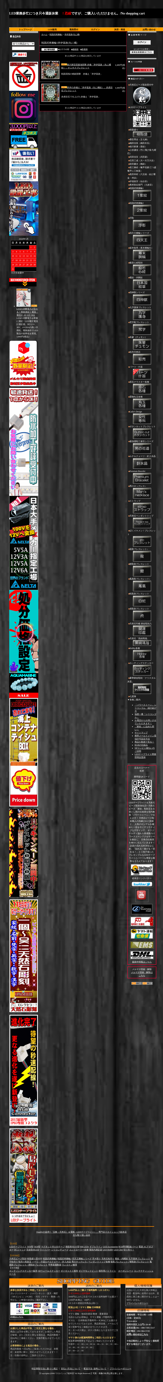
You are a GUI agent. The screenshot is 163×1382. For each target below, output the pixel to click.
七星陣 (133, 696)
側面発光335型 (72, 1246)
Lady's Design (141, 417)
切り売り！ (128, 1249)
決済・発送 (119, 29)
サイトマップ (141, 732)
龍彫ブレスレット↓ (141, 555)
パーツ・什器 (141, 373)
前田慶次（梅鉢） (138, 164)
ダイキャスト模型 (69, 1271)
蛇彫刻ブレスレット (141, 599)
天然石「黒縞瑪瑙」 (141, 642)
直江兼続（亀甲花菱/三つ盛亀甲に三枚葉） (141, 169)
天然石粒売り (107, 1258)
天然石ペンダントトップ (141, 522)
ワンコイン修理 (69, 1265)
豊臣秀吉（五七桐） (139, 139)
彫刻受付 (74, 29)
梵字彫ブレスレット (141, 328)
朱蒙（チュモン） (141, 343)
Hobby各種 (141, 654)
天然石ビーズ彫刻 (18, 1258)
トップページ (25, 29)
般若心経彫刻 (141, 268)
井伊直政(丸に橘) (72, 34)
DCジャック (20, 1249)
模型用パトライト (107, 1271)
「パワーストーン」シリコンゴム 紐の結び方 (145, 708)
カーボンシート (125, 1271)
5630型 (37, 1246)
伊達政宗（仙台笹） (139, 181)
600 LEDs (84, 1246)
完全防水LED (32, 1249)
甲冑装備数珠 (54, 1265)
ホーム (44, 34)
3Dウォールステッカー (49, 1271)
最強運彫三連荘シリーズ (141, 447)
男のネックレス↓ (141, 492)
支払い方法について (70, 1368)
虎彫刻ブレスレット (141, 614)
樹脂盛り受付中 (34, 1258)
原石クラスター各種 (141, 388)
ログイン (95, 29)
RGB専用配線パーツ (128, 1246)
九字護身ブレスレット (141, 313)
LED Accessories (110, 1246)
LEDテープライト (141, 117)
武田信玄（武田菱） (139, 157)
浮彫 (141, 224)
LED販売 (52, 29)
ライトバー (45, 1249)
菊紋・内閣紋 (141, 283)
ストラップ (141, 507)
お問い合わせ (149, 29)
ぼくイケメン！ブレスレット (141, 538)
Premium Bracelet (141, 477)
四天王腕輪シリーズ (141, 239)
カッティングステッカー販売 (23, 1271)
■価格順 (74, 49)
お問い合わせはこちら (137, 1334)
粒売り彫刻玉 (24, 1261)
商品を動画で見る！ (144, 742)
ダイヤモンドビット (88, 1271)
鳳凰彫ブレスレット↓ (141, 585)
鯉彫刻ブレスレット (141, 570)
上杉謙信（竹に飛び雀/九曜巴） (141, 152)
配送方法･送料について (95, 1368)
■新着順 (84, 49)
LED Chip (118, 1249)
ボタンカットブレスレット (141, 432)
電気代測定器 (95, 1249)
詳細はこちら (16, 1317)
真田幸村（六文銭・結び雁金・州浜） (141, 176)
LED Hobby (108, 1249)
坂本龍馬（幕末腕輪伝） (141, 254)
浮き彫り (96, 1258)
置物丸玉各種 (141, 403)
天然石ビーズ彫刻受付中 (141, 95)
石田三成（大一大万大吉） (143, 160)
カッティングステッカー (141, 669)
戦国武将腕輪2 (141, 209)
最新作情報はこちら (142, 962)
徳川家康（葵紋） (138, 146)
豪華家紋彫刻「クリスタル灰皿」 (141, 686)
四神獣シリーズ (141, 298)
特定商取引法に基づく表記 (45, 1368)
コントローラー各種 (79, 1249)
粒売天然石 (141, 358)
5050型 (30, 1246)
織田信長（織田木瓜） (140, 143)
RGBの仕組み (141, 745)
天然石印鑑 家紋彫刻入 (141, 629)
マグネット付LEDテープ (53, 1246)
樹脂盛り (141, 133)
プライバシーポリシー (137, 1303)
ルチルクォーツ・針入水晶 (141, 462)
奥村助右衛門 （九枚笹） (142, 185)
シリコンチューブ (59, 1249)
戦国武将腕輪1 (56, 34)
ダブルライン (95, 1246)
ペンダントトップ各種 (99, 1261)
